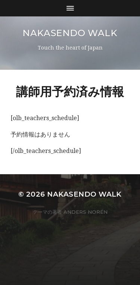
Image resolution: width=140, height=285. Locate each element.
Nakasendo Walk (69, 33)
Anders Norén (85, 212)
